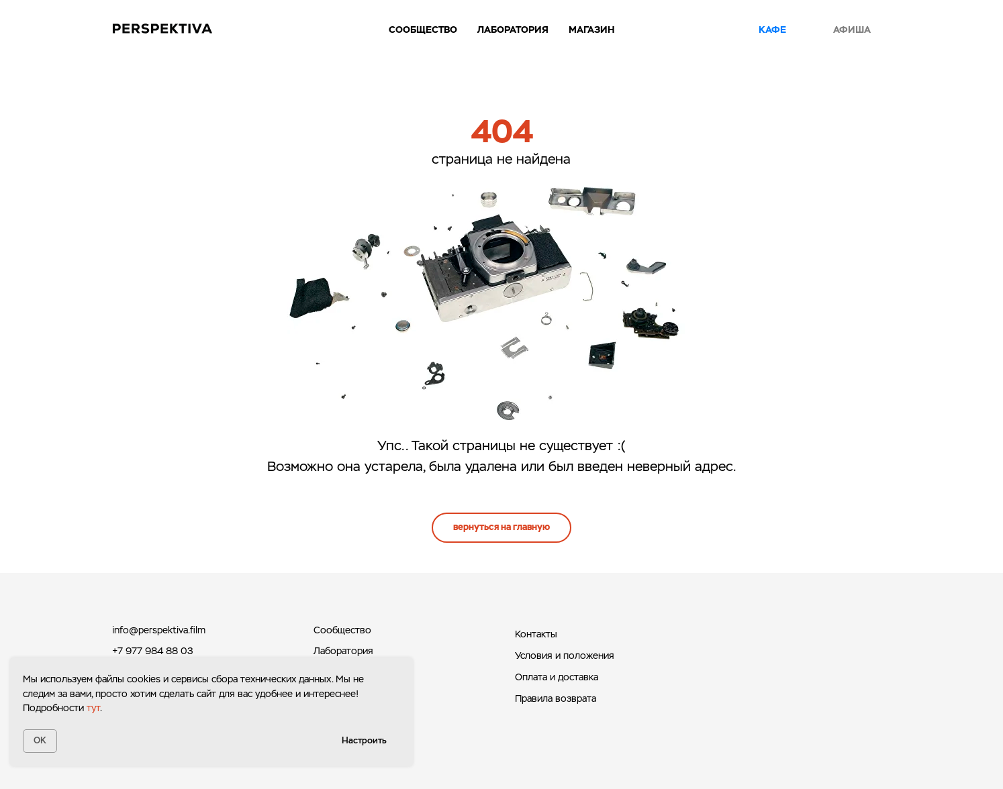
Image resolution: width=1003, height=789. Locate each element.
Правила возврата (555, 698)
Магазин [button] (592, 29)
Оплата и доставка (556, 677)
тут (93, 708)
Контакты (536, 634)
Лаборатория (343, 651)
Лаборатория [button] (512, 29)
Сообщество (423, 29)
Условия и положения (564, 655)
